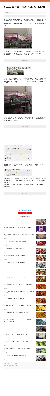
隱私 (12, 365)
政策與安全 (8, 365)
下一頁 (25, 213)
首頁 (5, 1)
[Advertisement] (25, 134)
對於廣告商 (16, 365)
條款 (10, 365)
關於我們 (5, 365)
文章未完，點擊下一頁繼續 (25, 210)
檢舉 (9, 12)
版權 (13, 365)
